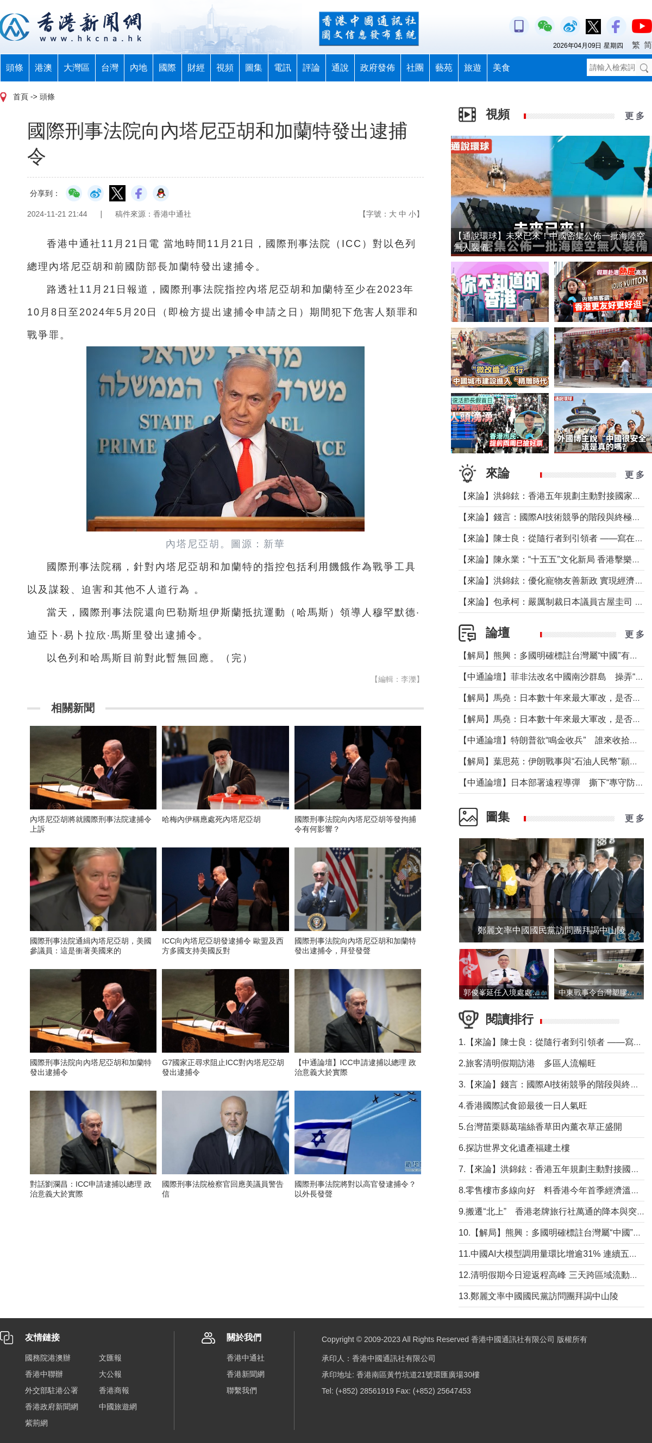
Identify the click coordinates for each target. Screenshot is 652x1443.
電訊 (282, 67)
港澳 (43, 67)
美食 (501, 67)
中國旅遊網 (118, 1406)
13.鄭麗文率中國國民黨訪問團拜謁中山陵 (538, 1296)
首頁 (20, 96)
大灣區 (77, 67)
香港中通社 (246, 1357)
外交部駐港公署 (51, 1390)
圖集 (253, 67)
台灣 (109, 67)
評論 (311, 67)
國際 (167, 67)
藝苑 (444, 67)
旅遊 (472, 67)
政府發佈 (377, 67)
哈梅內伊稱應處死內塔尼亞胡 (211, 819)
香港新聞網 (246, 1374)
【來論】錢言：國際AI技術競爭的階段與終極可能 (554, 517)
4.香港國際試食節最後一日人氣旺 (523, 1105)
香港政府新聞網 (51, 1406)
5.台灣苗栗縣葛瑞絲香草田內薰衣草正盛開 (540, 1126)
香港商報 (114, 1390)
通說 (340, 67)
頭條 (14, 67)
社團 (415, 67)
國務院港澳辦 (48, 1357)
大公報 (110, 1374)
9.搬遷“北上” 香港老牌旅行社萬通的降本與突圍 (552, 1211)
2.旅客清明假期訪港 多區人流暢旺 (527, 1063)
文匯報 (110, 1357)
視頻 (225, 67)
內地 (138, 67)
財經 (196, 67)
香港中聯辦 (44, 1374)
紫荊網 (36, 1423)
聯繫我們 (242, 1390)
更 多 (634, 116)
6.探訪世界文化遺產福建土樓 (514, 1148)
